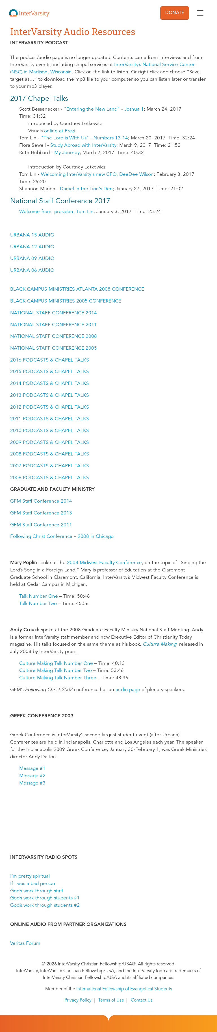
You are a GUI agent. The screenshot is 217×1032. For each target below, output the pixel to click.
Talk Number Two (38, 603)
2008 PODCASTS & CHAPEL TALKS (49, 454)
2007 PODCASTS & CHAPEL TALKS (49, 466)
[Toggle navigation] (200, 13)
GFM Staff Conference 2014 (41, 501)
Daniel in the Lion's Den (86, 189)
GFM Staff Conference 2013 (41, 513)
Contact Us (142, 1000)
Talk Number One (38, 596)
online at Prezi (59, 131)
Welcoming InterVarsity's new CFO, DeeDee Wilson (97, 174)
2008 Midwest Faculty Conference (104, 562)
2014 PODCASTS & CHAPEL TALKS (49, 383)
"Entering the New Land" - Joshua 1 (104, 109)
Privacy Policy (78, 1000)
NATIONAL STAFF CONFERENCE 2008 (53, 336)
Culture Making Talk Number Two (55, 670)
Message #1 (32, 768)
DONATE (174, 13)
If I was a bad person (32, 883)
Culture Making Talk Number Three (57, 678)
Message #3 (32, 783)
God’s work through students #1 (45, 898)
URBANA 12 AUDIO (32, 247)
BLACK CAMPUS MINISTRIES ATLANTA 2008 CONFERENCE (77, 289)
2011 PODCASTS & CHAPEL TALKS (49, 419)
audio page (128, 689)
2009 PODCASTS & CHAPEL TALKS (49, 442)
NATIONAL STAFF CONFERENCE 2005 (53, 348)
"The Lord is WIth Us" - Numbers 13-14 (84, 138)
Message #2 (32, 776)
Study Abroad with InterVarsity (83, 145)
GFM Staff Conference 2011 (41, 525)
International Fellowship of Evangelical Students (124, 989)
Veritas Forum (25, 943)
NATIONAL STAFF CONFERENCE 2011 (53, 325)
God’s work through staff (36, 891)
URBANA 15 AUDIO (32, 235)
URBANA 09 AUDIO (32, 258)
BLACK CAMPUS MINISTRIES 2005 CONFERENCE (65, 301)
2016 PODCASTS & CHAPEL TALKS (49, 360)
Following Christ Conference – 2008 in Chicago (62, 536)
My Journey (67, 152)
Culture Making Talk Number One (56, 663)
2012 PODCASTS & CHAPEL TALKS (49, 407)
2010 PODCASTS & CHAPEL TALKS (49, 430)
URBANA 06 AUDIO (32, 270)
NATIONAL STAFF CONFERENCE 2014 (53, 313)
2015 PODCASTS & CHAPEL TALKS (49, 371)
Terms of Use (111, 1000)
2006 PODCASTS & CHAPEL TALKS (49, 478)
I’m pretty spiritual (30, 876)
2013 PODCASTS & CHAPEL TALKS (49, 395)
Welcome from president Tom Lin (56, 211)
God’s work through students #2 (45, 905)
